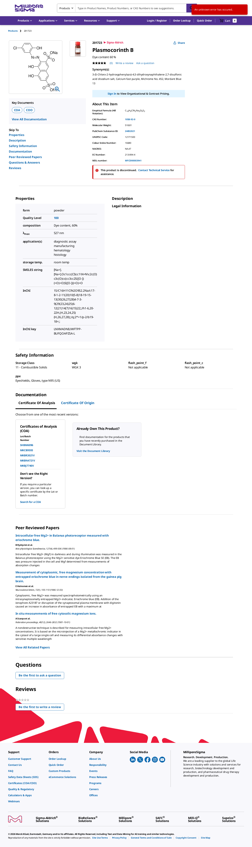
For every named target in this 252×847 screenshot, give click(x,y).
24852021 (130, 131)
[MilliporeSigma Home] (29, 8)
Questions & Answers (24, 162)
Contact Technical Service (154, 170)
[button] (157, 20)
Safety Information (23, 146)
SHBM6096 (26, 445)
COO (29, 110)
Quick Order (204, 20)
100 (56, 218)
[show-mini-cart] (228, 20)
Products (13, 30)
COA (17, 110)
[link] (26, 759)
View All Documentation (29, 119)
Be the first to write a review (41, 708)
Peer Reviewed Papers (25, 157)
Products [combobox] (64, 8)
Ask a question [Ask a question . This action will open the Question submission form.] (145, 63)
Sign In (112, 93)
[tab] (16, 30)
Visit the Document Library (93, 451)
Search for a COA (30, 502)
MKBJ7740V (27, 465)
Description (17, 140)
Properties (16, 135)
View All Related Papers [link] (32, 647)
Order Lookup (182, 20)
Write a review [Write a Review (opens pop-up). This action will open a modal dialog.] (124, 63)
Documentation (20, 151)
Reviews (15, 168)
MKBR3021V (27, 455)
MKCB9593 (26, 450)
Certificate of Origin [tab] (77, 403)
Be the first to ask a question (40, 675)
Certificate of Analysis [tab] (36, 403)
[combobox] (127, 8)
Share (179, 43)
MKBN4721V (27, 460)
